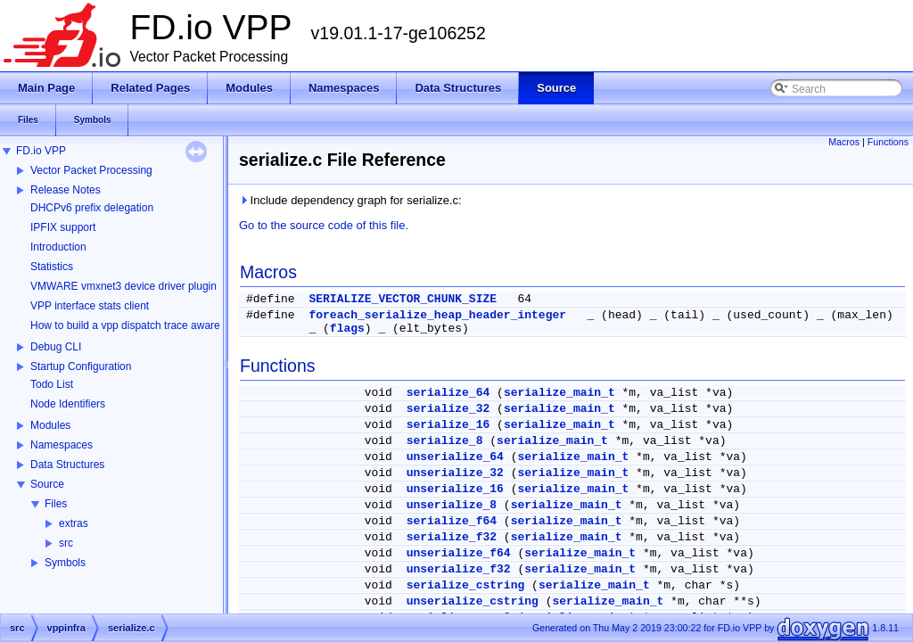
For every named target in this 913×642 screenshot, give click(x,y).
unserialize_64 (455, 457)
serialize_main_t (559, 392)
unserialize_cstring (473, 601)
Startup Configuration (80, 366)
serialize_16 (448, 425)
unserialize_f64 (459, 553)
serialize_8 (445, 441)
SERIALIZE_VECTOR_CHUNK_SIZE (402, 299)
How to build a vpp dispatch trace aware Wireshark (150, 325)
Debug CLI (55, 347)
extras (73, 523)
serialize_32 (448, 409)
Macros (844, 141)
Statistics (51, 266)
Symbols (65, 562)
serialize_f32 (452, 537)
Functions (888, 141)
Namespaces (61, 445)
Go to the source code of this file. (323, 225)
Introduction (58, 247)
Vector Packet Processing (91, 170)
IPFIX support (62, 227)
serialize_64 (448, 392)
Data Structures (67, 464)
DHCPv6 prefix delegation (91, 208)
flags (347, 328)
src (66, 543)
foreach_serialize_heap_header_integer (437, 315)
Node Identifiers (67, 404)
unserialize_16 (455, 489)
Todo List (51, 384)
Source (47, 484)
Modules (50, 425)
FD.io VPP (41, 150)
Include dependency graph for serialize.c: (350, 200)
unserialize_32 (455, 473)
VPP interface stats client (89, 306)
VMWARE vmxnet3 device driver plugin (123, 286)
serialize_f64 (452, 521)
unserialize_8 (452, 505)
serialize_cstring (466, 585)
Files (56, 504)
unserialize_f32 (459, 569)
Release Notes (65, 190)
